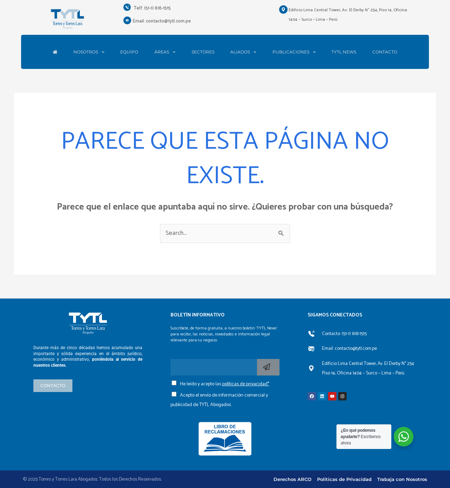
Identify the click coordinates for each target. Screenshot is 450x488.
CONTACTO (384, 52)
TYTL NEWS (344, 52)
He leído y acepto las (224, 384)
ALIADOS (243, 52)
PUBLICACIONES (294, 52)
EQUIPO (129, 52)
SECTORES (203, 52)
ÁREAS (164, 52)
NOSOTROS (88, 52)
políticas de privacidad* (245, 384)
